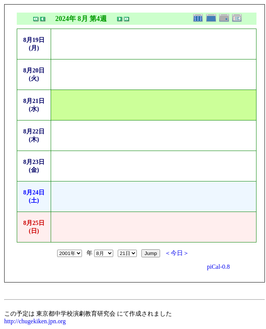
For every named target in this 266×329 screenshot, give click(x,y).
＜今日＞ (177, 253)
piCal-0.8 (218, 266)
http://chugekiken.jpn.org (35, 321)
